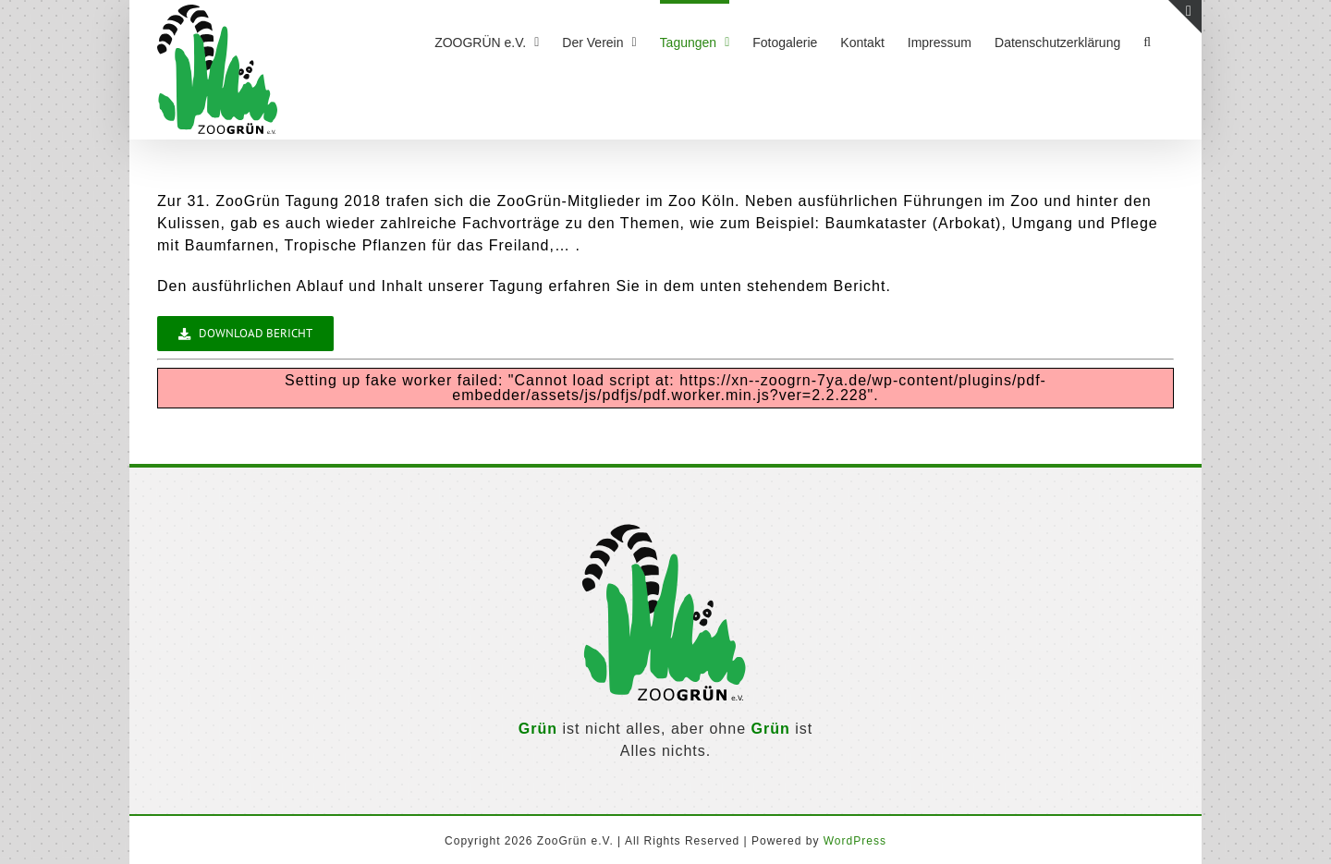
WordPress (855, 840)
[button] (1147, 40)
